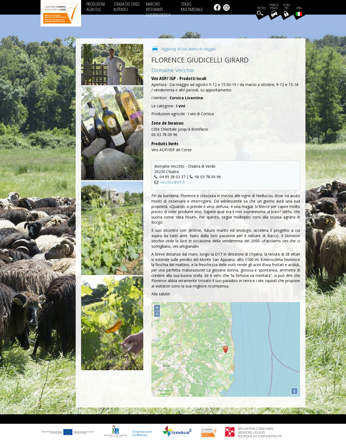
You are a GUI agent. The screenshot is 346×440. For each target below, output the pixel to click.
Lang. (299, 11)
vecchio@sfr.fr (172, 182)
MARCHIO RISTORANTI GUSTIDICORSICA (158, 9)
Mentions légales (251, 432)
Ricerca (261, 8)
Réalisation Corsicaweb (255, 428)
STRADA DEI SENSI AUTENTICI (126, 6)
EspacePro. (286, 6)
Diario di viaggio (274, 6)
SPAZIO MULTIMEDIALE (192, 6)
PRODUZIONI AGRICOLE (95, 6)
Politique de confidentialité (260, 436)
